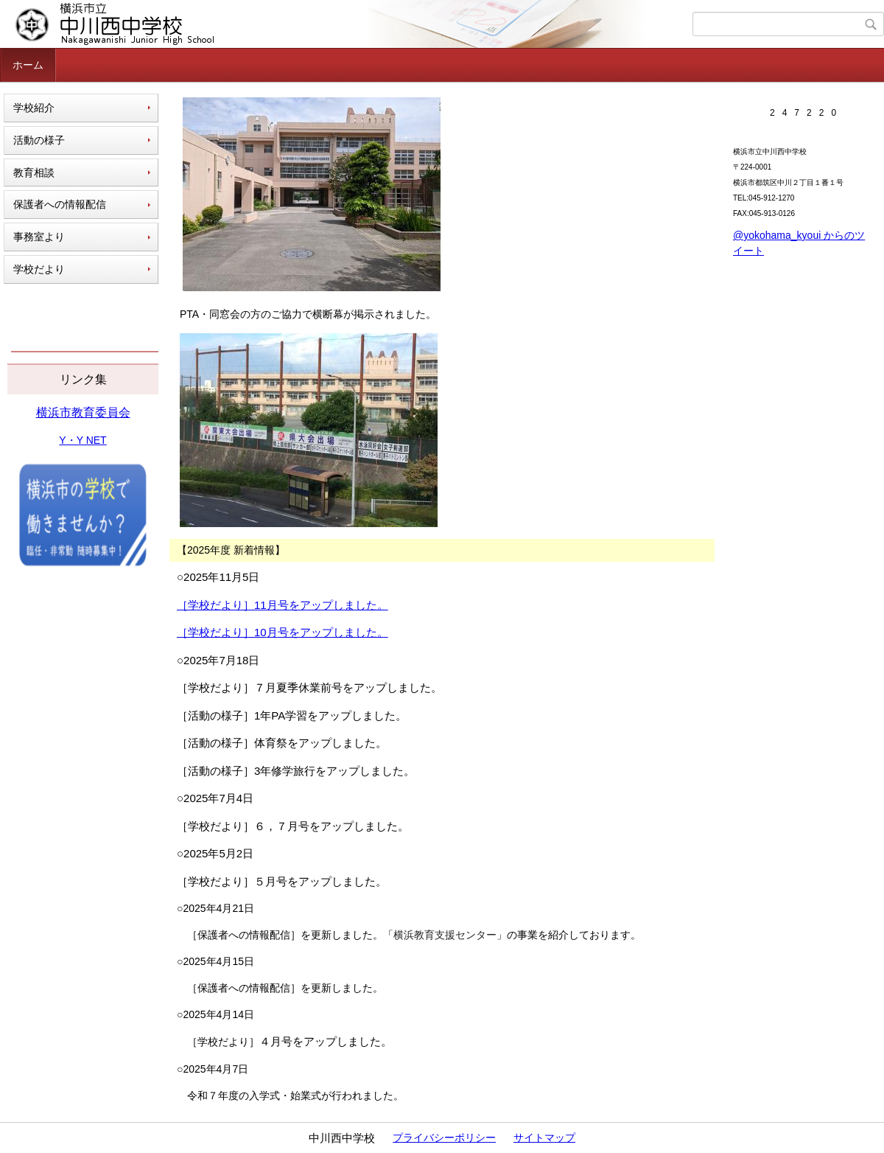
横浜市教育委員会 (83, 412)
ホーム (28, 65)
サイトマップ (544, 1137)
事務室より (39, 237)
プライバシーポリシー (444, 1137)
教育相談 (34, 172)
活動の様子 (39, 140)
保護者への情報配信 (59, 204)
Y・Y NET (82, 440)
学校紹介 (34, 108)
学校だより (39, 269)
